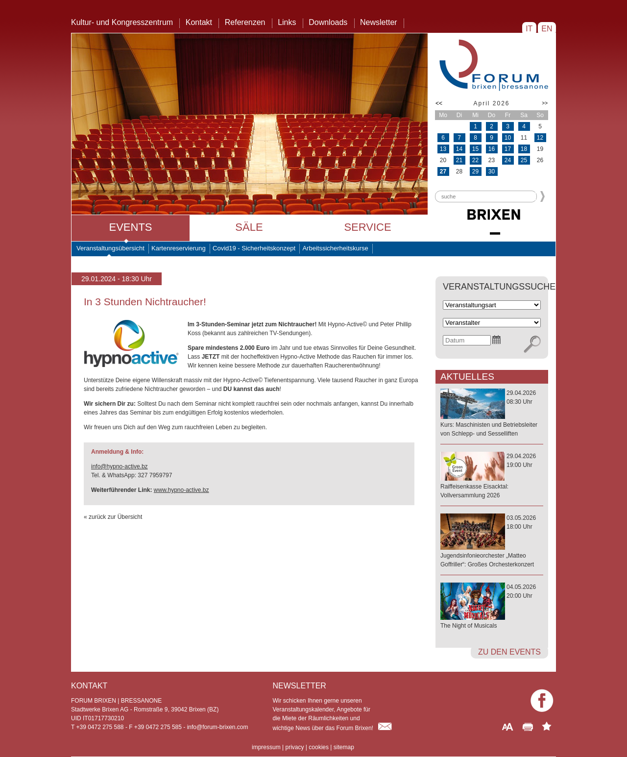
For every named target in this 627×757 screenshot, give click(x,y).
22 (475, 160)
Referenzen (245, 22)
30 (491, 171)
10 (508, 137)
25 (524, 160)
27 (443, 171)
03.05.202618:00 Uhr (491, 541)
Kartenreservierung (178, 248)
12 (540, 137)
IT (529, 28)
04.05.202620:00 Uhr (491, 607)
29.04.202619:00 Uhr (491, 476)
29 (475, 171)
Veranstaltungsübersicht (110, 248)
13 (443, 149)
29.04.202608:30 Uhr (491, 414)
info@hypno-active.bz (119, 466)
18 (524, 149)
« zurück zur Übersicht (113, 516)
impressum (266, 747)
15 (475, 149)
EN (547, 28)
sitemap (344, 747)
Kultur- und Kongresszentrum (122, 22)
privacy (294, 747)
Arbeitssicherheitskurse (335, 248)
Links (287, 22)
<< (438, 103)
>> (545, 103)
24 (508, 160)
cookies (319, 747)
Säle (249, 227)
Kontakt (199, 22)
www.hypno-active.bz (181, 490)
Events (130, 227)
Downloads (328, 22)
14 (459, 149)
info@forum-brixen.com (217, 727)
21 (459, 160)
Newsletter (378, 22)
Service (367, 227)
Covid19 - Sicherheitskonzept (254, 248)
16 (491, 149)
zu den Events (509, 652)
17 (508, 149)
